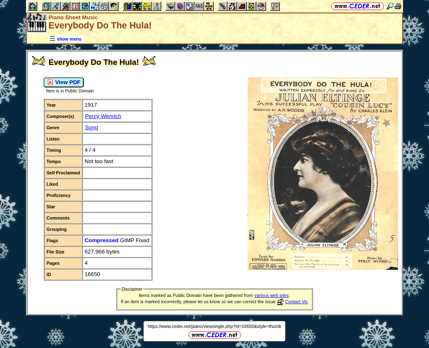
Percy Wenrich (103, 116)
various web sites (271, 295)
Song (91, 127)
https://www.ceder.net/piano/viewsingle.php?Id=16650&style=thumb (215, 326)
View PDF (63, 82)
